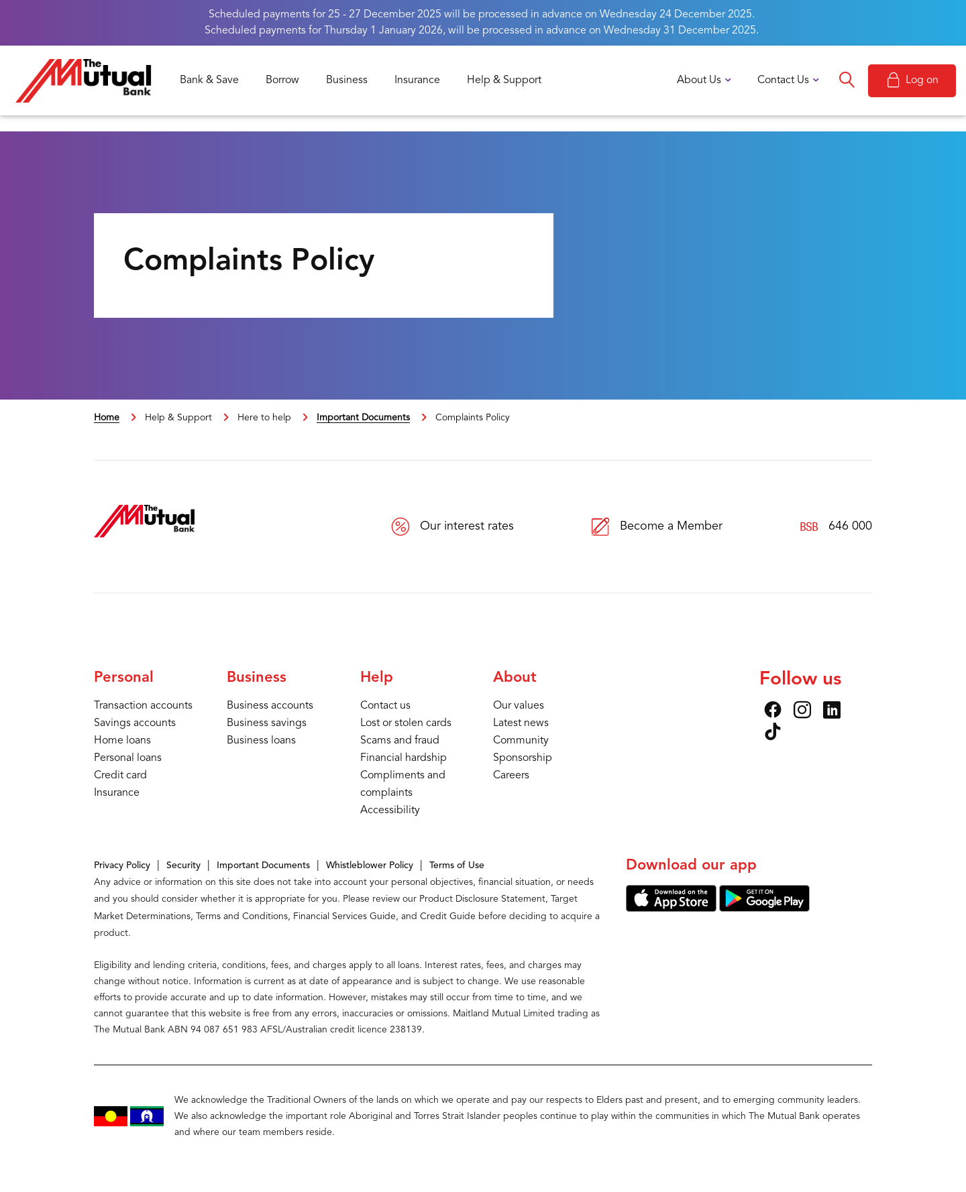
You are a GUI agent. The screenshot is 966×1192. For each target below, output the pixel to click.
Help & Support (504, 80)
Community (521, 740)
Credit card (120, 775)
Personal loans (128, 758)
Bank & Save (209, 80)
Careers (511, 775)
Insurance (417, 80)
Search (846, 80)
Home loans (122, 740)
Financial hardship (403, 758)
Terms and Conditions (242, 916)
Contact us (385, 706)
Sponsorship (522, 758)
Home (106, 417)
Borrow (282, 80)
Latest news (521, 723)
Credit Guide (448, 916)
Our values (518, 706)
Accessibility (390, 810)
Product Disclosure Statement (482, 899)
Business (347, 80)
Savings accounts (135, 723)
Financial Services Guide (344, 916)
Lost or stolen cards (405, 723)
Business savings (267, 723)
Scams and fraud (399, 740)
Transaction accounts (143, 706)
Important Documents (363, 417)
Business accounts (270, 706)
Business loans (261, 740)
